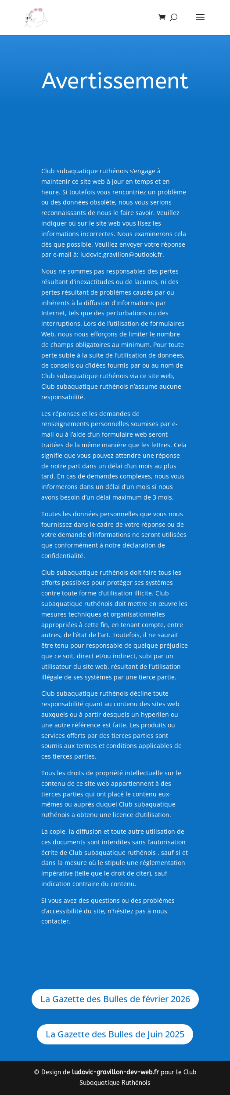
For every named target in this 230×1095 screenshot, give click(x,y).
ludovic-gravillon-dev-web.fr (115, 1072)
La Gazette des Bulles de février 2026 (115, 999)
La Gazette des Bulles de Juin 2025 (115, 1034)
